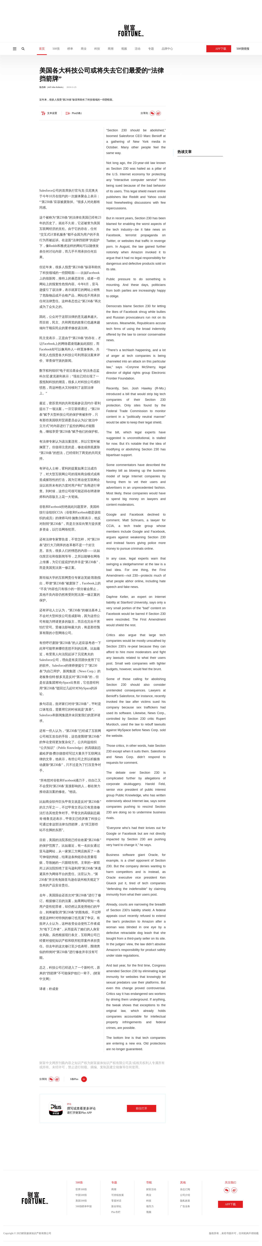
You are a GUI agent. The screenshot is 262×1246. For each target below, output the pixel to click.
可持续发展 (117, 1195)
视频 (124, 48)
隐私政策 (185, 1201)
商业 (84, 48)
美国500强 (81, 1201)
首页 (42, 48)
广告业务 (185, 1207)
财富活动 (151, 1190)
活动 (137, 48)
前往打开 (141, 1108)
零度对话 (116, 1201)
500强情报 (242, 48)
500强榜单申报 (84, 1207)
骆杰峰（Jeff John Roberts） (52, 87)
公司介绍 (185, 1195)
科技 (97, 48)
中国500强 (81, 1195)
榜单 (70, 48)
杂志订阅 (185, 1190)
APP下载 (218, 48)
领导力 (150, 1207)
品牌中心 (167, 48)
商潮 (110, 48)
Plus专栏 (116, 1212)
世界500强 (81, 1190)
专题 (151, 48)
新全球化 (116, 1207)
